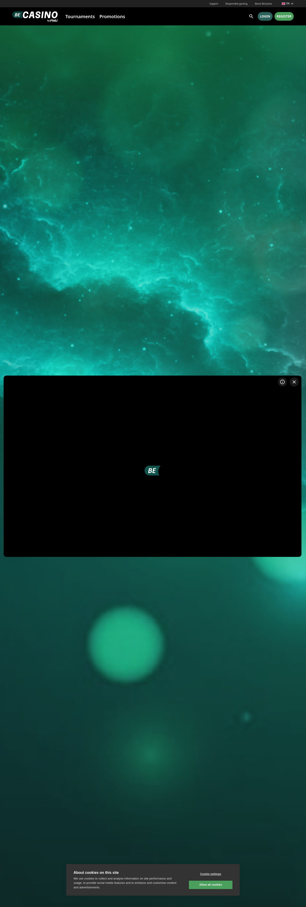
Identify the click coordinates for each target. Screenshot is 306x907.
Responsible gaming (236, 3)
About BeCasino (263, 3)
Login (265, 16)
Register (284, 16)
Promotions (112, 16)
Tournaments (80, 16)
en (288, 3)
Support (214, 3)
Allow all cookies (210, 884)
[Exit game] (294, 381)
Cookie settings (210, 874)
